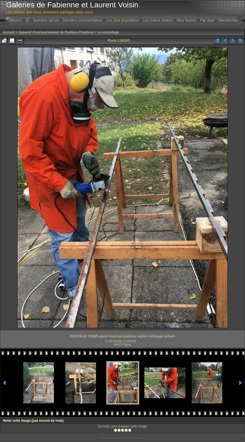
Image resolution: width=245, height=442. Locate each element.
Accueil (9, 32)
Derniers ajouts (46, 20)
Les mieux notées (158, 20)
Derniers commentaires (82, 20)
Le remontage (108, 32)
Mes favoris (186, 20)
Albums (15, 20)
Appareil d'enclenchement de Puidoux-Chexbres (56, 32)
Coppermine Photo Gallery (129, 438)
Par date (207, 20)
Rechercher (228, 20)
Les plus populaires (122, 20)
